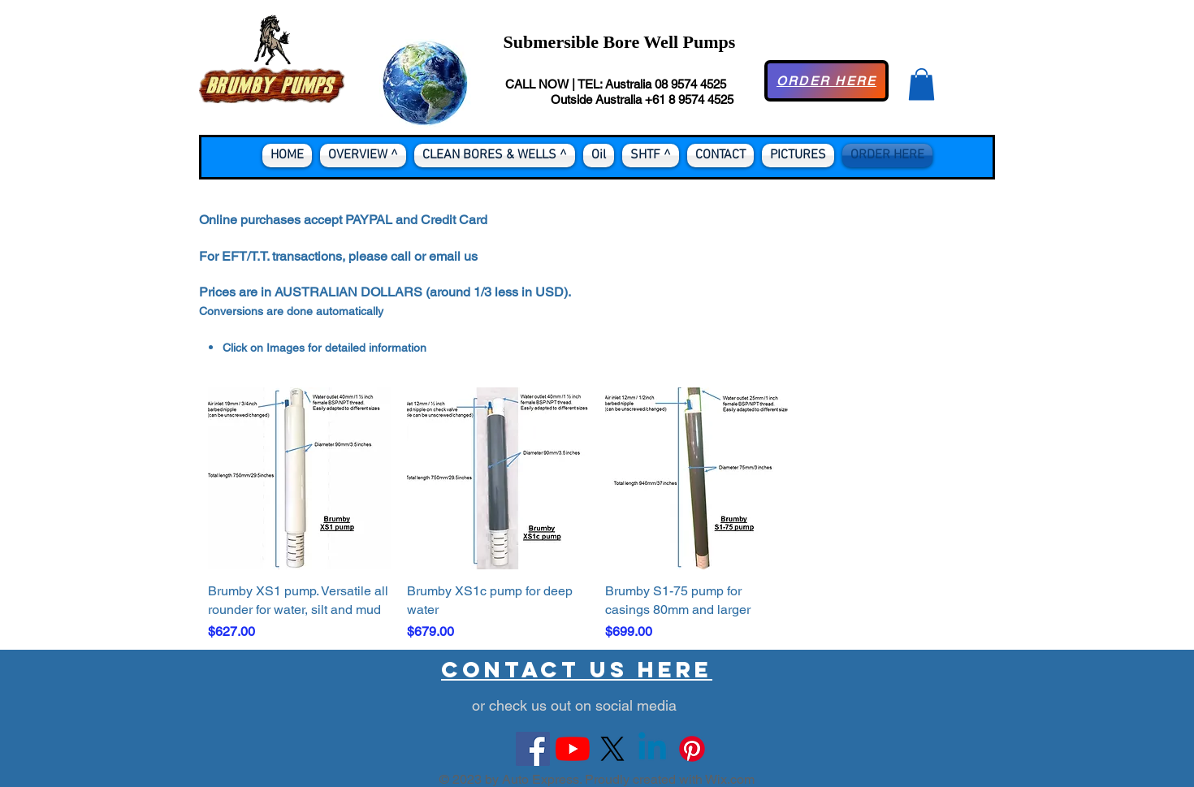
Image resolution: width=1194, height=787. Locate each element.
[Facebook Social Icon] (533, 749)
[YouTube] (573, 749)
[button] (921, 84)
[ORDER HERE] (826, 81)
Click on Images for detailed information (324, 347)
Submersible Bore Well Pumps (620, 42)
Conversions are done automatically (291, 311)
